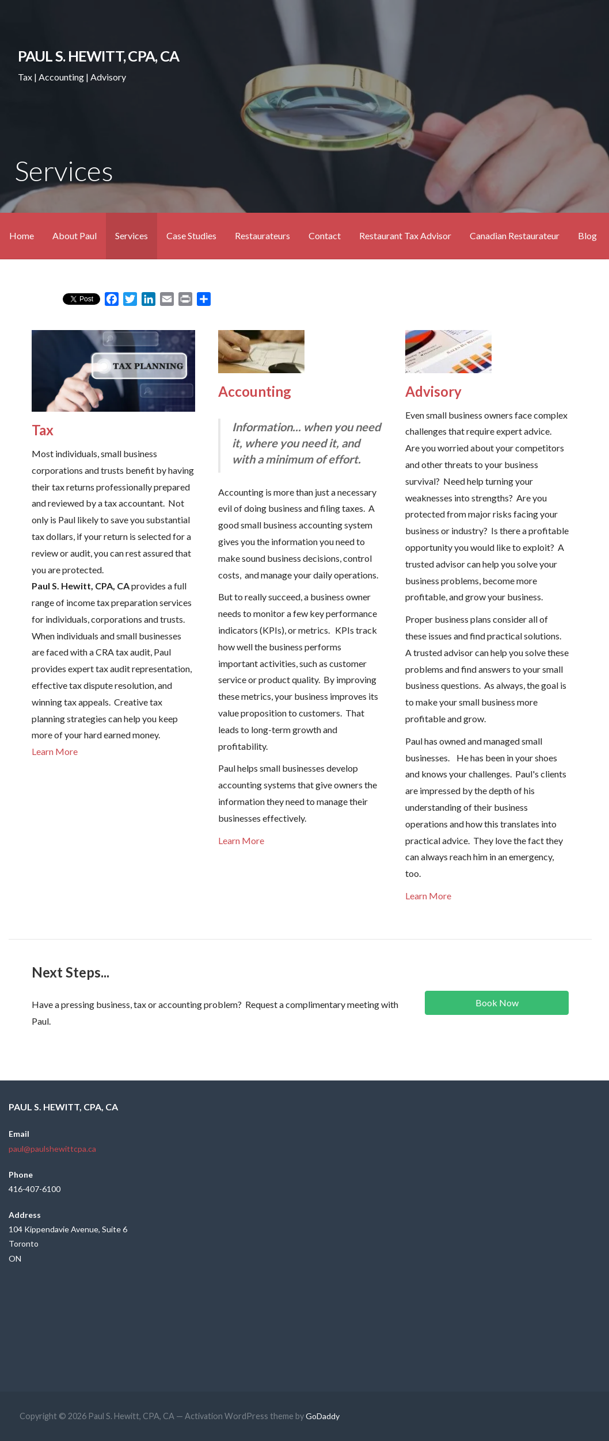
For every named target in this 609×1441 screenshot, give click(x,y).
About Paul (74, 235)
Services (131, 235)
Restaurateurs (262, 235)
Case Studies (191, 235)
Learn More (55, 751)
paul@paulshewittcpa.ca (52, 1148)
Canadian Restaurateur (514, 235)
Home (21, 235)
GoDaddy (323, 1416)
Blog (587, 235)
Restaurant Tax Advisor (405, 235)
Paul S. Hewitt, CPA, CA (98, 55)
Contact (325, 235)
